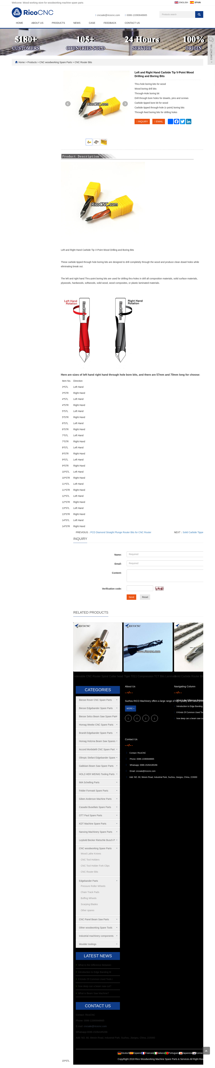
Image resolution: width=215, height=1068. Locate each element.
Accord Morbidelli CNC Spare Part (97, 749)
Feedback (110, 23)
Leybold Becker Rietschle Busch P (97, 840)
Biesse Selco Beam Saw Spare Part (97, 716)
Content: (117, 573)
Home (19, 23)
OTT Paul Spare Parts (90, 815)
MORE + (130, 708)
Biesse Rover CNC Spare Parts (95, 700)
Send (131, 597)
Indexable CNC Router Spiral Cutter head (98, 676)
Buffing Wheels (88, 898)
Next (125, 104)
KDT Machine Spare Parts (92, 823)
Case (92, 23)
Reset (145, 597)
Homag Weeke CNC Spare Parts (96, 724)
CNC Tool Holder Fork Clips (95, 865)
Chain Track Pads (90, 892)
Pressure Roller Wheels (93, 886)
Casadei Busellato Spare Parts (95, 807)
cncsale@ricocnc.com (108, 15)
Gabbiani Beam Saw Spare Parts (96, 766)
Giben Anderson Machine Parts (95, 799)
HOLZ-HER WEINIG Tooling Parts (96, 774)
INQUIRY (142, 121)
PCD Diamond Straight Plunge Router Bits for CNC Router (120, 532)
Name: (118, 554)
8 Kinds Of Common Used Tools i (95, 979)
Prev (68, 104)
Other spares (87, 910)
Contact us (132, 23)
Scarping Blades (89, 904)
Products (58, 23)
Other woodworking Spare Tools (95, 927)
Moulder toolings (87, 944)
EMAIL (158, 121)
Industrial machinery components (96, 936)
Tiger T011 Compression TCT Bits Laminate (150, 676)
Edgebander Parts (88, 881)
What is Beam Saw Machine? (93, 993)
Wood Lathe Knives (91, 853)
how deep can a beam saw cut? (94, 986)
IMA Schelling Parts (89, 782)
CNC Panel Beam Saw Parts (94, 919)
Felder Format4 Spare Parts (93, 790)
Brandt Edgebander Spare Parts (95, 733)
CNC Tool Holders (90, 859)
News (76, 23)
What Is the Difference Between (94, 965)
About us (37, 23)
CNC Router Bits (83, 62)
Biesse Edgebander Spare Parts (96, 708)
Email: (118, 563)
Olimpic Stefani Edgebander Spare (97, 757)
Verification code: (112, 588)
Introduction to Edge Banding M (94, 972)
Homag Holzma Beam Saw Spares (97, 741)
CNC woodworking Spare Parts (56, 62)
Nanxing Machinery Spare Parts (95, 832)
